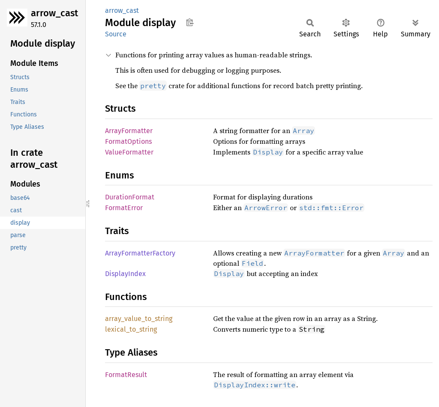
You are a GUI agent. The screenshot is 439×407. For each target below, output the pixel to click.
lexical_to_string (131, 329)
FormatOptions (128, 141)
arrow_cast (54, 13)
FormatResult (126, 375)
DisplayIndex (125, 274)
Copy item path (190, 22)
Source (115, 34)
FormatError (124, 208)
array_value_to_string (138, 319)
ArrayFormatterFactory (140, 253)
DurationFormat (129, 197)
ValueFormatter (129, 152)
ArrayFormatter (129, 131)
